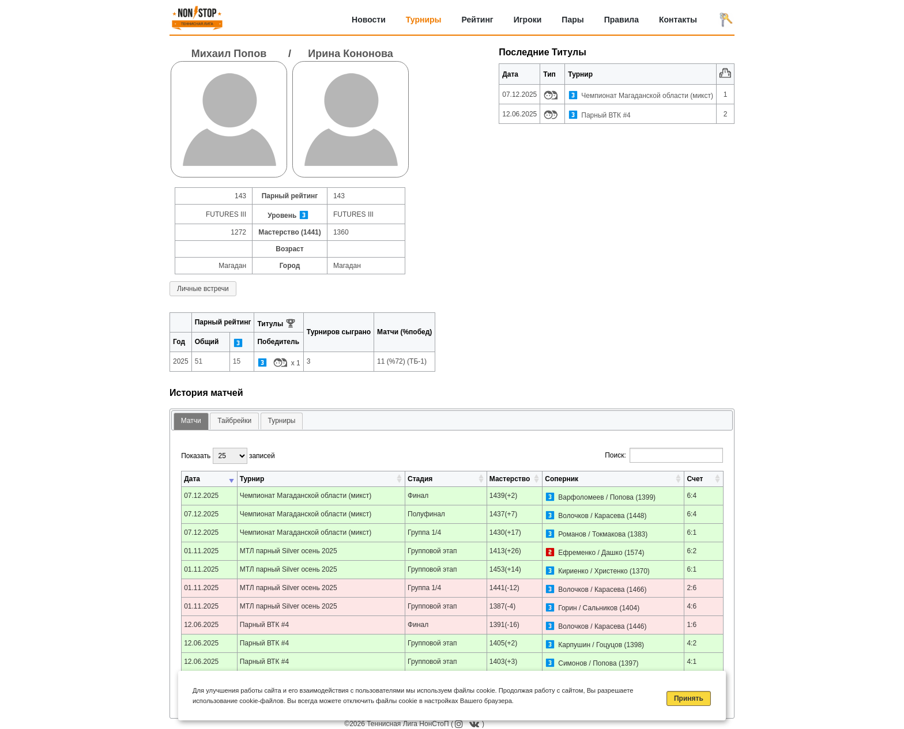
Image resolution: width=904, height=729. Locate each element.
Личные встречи (203, 289)
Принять (688, 698)
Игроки (528, 19)
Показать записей (227, 456)
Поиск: (664, 455)
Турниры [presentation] (282, 421)
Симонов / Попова (587, 663)
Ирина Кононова (350, 53)
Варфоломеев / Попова (596, 497)
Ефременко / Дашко (590, 553)
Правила (621, 19)
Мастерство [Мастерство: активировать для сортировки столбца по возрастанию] (509, 479)
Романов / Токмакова (592, 534)
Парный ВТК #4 (605, 115)
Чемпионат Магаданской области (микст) (647, 96)
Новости (369, 19)
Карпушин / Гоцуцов (590, 645)
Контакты (678, 19)
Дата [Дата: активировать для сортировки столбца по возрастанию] (192, 479)
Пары (572, 19)
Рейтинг (478, 19)
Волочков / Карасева (591, 516)
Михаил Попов (228, 53)
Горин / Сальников (587, 608)
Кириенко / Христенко (593, 571)
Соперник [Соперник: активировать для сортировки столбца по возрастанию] (561, 479)
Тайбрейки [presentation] (234, 421)
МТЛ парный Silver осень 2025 (288, 551)
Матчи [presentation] (191, 421)
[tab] (191, 421)
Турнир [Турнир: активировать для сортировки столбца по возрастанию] (252, 479)
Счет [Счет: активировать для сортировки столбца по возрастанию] (695, 479)
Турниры (424, 19)
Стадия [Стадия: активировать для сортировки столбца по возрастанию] (420, 479)
